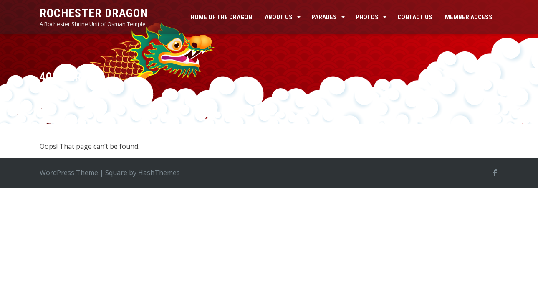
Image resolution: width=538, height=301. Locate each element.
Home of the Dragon (221, 17)
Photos (367, 17)
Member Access (469, 17)
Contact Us (414, 17)
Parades (324, 17)
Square (116, 172)
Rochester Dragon (94, 13)
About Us (279, 17)
